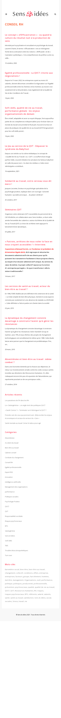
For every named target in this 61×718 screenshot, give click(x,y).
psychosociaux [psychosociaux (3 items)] (21, 587)
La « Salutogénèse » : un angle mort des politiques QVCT (25, 405)
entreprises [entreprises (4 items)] (10, 576)
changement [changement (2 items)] (10, 573)
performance (10, 492)
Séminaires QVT (13, 211)
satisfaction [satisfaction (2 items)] (29, 598)
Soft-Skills (8, 541)
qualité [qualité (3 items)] (31, 587)
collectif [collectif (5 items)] (19, 573)
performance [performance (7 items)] (46, 580)
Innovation (9, 477)
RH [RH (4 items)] (35, 591)
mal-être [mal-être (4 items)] (8, 580)
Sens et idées (10, 536)
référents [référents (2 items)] (33, 594)
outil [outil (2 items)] (39, 580)
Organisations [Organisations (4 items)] (30, 580)
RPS (6, 526)
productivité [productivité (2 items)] (28, 583)
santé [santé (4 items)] (7, 598)
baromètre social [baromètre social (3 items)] (12, 569)
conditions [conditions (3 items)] (28, 573)
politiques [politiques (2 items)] (17, 583)
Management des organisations (16, 487)
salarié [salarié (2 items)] (40, 594)
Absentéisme (9, 438)
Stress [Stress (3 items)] (15, 601)
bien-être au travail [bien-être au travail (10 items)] (37, 569)
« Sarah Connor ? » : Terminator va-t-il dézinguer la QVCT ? (25, 410)
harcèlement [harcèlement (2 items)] (35, 576)
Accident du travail (11, 443)
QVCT (7, 506)
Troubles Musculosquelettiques (16, 550)
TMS (6, 545)
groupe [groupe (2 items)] (26, 576)
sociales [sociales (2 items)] (8, 601)
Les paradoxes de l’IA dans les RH (17, 400)
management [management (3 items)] (18, 580)
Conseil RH (9, 462)
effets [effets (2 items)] (36, 573)
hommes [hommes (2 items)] (45, 576)
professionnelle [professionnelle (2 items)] (40, 583)
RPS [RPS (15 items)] (26, 594)
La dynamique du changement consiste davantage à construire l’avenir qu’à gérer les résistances (29, 323)
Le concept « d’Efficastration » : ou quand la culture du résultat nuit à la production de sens (28, 38)
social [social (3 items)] (48, 598)
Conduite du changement (14, 457)
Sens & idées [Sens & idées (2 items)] (40, 598)
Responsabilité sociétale (14, 516)
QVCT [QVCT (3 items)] (7, 591)
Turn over (8, 555)
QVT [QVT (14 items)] (12, 591)
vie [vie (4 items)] (26, 601)
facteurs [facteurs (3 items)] (19, 576)
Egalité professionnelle (13, 467)
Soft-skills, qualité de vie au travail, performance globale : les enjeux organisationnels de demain (24, 111)
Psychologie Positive (12, 501)
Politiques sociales (11, 497)
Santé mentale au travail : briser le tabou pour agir (23, 423)
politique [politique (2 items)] (9, 583)
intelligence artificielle (13, 482)
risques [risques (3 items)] (40, 591)
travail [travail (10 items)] (21, 601)
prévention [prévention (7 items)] (9, 587)
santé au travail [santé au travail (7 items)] (16, 598)
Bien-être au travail (12, 448)
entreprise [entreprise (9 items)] (43, 573)
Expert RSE (9, 472)
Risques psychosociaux (13, 521)
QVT (6, 511)
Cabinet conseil (10, 453)
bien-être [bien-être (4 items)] (24, 569)
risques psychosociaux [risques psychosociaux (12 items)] (14, 594)
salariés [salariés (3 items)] (47, 594)
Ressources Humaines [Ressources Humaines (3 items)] (24, 591)
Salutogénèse (10, 531)
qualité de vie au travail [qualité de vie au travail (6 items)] (44, 587)
